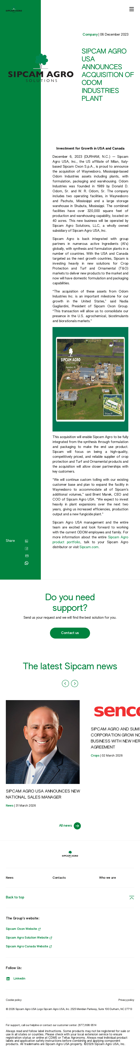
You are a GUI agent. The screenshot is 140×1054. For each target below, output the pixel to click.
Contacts (59, 878)
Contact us (70, 633)
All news (70, 826)
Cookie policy (14, 1000)
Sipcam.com (88, 547)
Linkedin (15, 979)
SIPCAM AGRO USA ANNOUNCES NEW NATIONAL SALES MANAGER (43, 794)
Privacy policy (126, 1000)
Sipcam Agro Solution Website (29, 937)
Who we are (107, 878)
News (9, 878)
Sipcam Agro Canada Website (29, 946)
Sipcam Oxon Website (23, 929)
